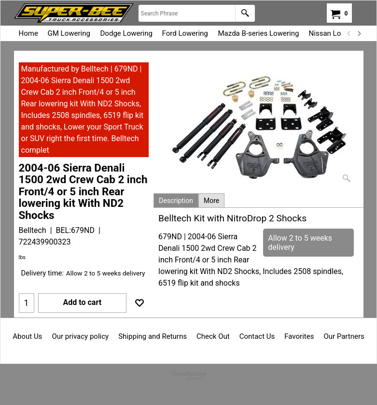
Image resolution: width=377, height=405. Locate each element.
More (211, 200)
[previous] (349, 33)
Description (176, 200)
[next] (359, 33)
